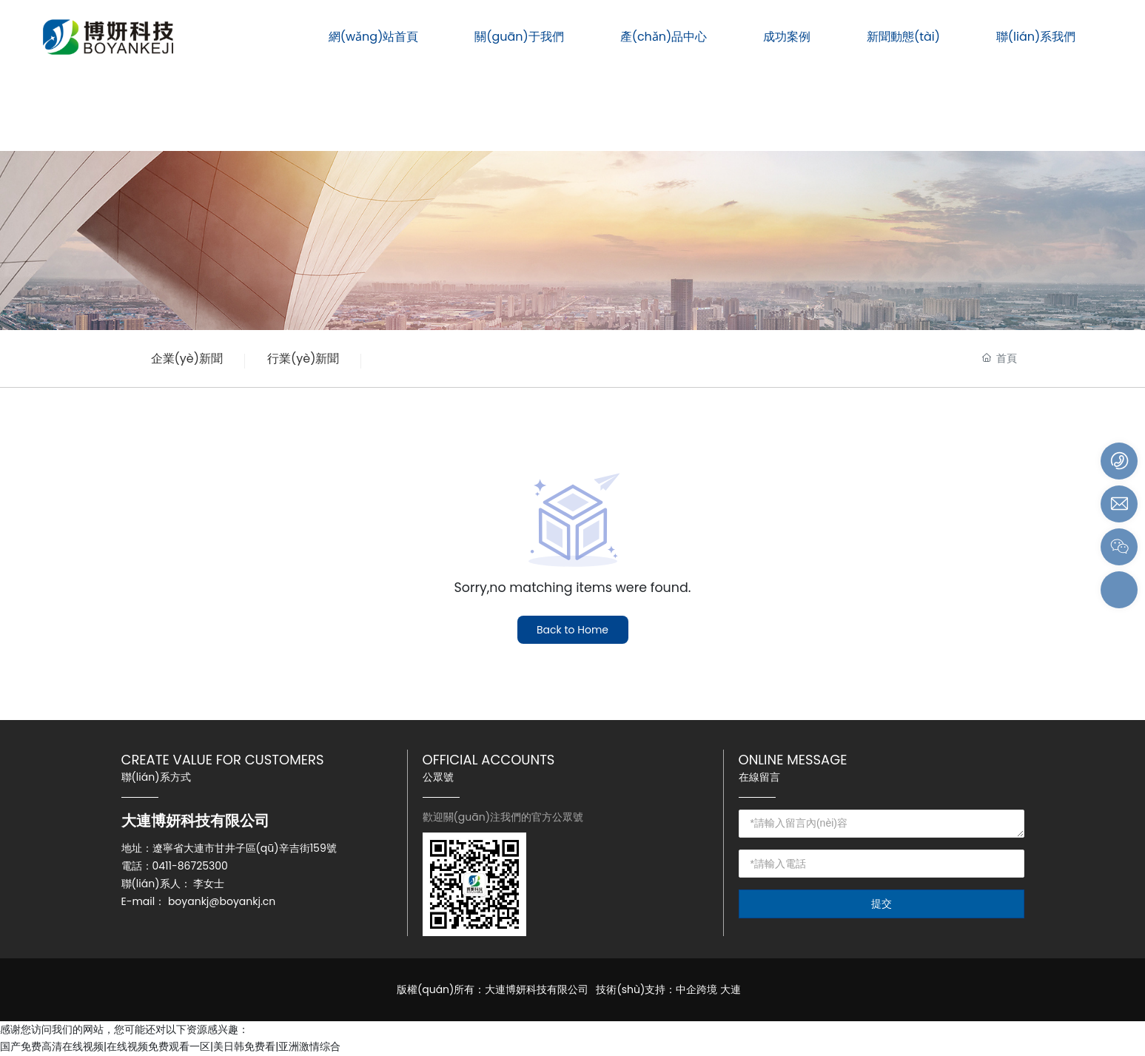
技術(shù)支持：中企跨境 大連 (668, 989)
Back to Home (572, 629)
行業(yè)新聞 (303, 358)
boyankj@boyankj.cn (221, 901)
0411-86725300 (190, 865)
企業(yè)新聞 (187, 358)
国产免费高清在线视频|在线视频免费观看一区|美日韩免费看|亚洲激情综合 (170, 1046)
